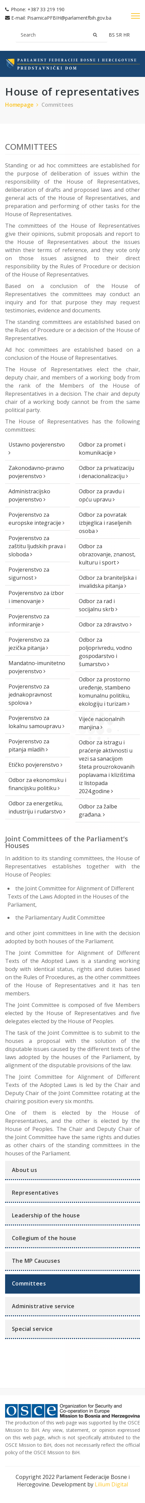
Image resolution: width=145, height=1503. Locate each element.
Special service (32, 1329)
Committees (57, 104)
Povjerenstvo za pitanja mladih (28, 745)
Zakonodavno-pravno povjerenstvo (36, 472)
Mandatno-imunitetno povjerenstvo (36, 667)
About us (24, 1170)
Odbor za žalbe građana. (98, 810)
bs (112, 35)
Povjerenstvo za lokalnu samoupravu (36, 722)
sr (119, 35)
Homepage (22, 104)
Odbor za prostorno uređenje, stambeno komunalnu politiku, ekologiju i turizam (104, 691)
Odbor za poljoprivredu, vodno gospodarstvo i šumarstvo (105, 652)
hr (126, 35)
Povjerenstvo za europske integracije (36, 519)
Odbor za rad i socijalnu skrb (98, 605)
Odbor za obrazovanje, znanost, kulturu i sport (107, 554)
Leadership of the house (46, 1215)
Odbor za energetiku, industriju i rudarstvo (37, 807)
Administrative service (43, 1306)
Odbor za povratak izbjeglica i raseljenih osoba (105, 523)
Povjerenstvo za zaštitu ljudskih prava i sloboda (37, 546)
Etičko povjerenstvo (35, 764)
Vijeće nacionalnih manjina (102, 723)
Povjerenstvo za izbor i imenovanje (36, 597)
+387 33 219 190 (46, 9)
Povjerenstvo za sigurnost (28, 573)
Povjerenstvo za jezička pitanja (28, 644)
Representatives (35, 1192)
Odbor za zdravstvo (105, 624)
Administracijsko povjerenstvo (29, 495)
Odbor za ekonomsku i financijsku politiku (37, 784)
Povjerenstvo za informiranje (28, 620)
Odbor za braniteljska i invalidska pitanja (108, 582)
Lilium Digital (111, 1484)
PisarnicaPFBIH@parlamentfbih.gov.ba (69, 18)
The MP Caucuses (36, 1260)
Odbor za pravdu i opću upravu (101, 495)
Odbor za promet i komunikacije (102, 448)
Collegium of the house (44, 1238)
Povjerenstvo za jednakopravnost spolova (30, 694)
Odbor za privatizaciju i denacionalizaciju (106, 472)
